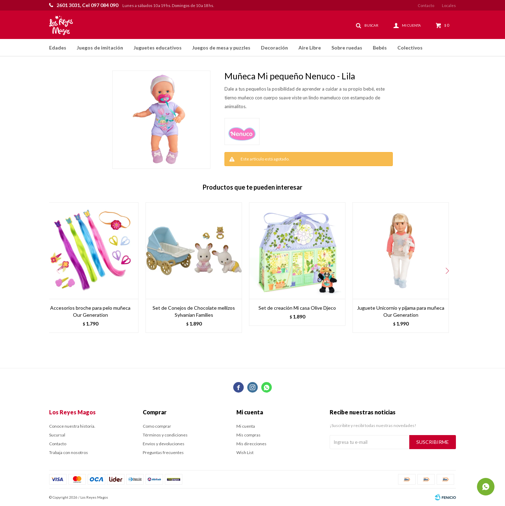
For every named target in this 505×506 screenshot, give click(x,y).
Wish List (245, 452)
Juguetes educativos (158, 48)
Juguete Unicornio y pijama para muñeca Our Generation (400, 311)
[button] (447, 271)
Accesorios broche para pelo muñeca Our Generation (90, 311)
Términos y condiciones (165, 435)
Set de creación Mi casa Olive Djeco (297, 308)
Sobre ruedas (346, 48)
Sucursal (57, 435)
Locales (449, 5)
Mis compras (248, 435)
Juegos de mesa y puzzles (221, 48)
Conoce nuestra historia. (72, 426)
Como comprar (157, 426)
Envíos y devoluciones (163, 443)
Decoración (274, 48)
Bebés (380, 48)
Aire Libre (309, 48)
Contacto (426, 5)
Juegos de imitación (100, 48)
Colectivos (410, 48)
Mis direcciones (251, 443)
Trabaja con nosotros (68, 452)
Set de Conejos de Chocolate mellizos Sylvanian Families (194, 311)
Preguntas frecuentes (163, 452)
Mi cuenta (245, 426)
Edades (57, 48)
